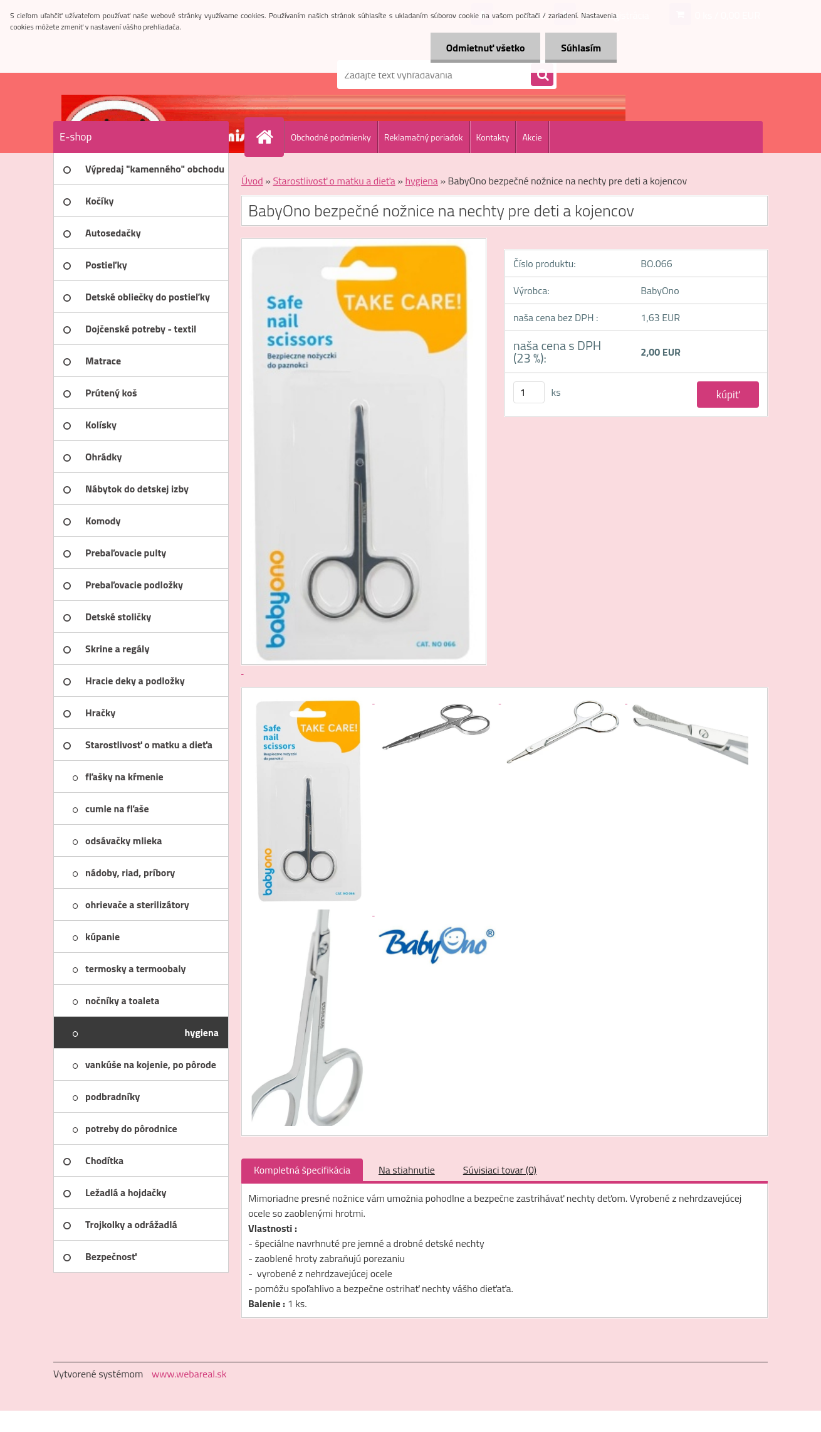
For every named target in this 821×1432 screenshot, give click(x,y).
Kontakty (493, 137)
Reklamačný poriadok (423, 137)
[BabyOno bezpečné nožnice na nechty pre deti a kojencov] (311, 699)
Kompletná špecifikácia (302, 1169)
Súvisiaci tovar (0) (499, 1169)
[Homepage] (269, 136)
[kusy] (529, 392)
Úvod (252, 180)
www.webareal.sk (189, 1373)
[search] (542, 75)
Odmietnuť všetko (485, 47)
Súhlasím (581, 47)
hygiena (421, 180)
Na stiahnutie (407, 1169)
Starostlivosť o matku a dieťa (334, 180)
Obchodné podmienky (331, 137)
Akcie (531, 137)
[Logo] (139, 74)
